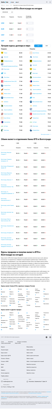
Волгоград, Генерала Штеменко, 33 (6, 160)
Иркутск (11, 294)
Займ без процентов (31, 367)
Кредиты (3, 370)
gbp (2, 41)
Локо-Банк (6, 77)
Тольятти (37, 298)
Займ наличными (31, 350)
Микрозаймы (30, 347)
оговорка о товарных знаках (42, 396)
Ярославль (46, 304)
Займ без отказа (30, 373)
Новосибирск (21, 300)
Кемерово (12, 299)
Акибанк (6, 101)
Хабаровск (46, 294)
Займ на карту (30, 359)
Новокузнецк (21, 298)
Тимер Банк (7, 89)
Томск (36, 300)
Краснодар (12, 301)
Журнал (3, 347)
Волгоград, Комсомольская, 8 (5, 199)
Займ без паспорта (31, 364)
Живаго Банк (7, 93)
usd (2, 23)
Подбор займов (5, 376)
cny (2, 35)
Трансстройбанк (8, 110)
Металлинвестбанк (9, 97)
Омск (19, 305)
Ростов (28, 323)
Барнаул (3, 292)
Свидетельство (4, 398)
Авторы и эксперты (22, 342)
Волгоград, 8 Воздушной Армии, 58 (7, 167)
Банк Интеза (7, 118)
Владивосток (4, 297)
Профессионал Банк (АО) (10, 81)
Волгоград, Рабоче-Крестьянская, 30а (6, 220)
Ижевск (11, 292)
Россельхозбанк (8, 105)
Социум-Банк (7, 85)
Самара (28, 305)
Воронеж (3, 301)
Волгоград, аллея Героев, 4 (7, 206)
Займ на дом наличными (33, 356)
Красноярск (12, 303)
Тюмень (37, 302)
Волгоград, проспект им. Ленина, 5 (7, 213)
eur (2, 29)
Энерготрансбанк (8, 114)
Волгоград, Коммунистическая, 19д (7, 186)
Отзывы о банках (5, 359)
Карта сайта (18, 343)
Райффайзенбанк (8, 61)
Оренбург (20, 307)
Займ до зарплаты (31, 370)
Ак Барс (6, 126)
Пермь (28, 294)
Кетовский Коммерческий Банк (10, 66)
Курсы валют (4, 353)
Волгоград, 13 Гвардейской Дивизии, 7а (7, 192)
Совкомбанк (7, 122)
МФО (2, 367)
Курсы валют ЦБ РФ (6, 356)
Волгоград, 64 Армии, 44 (7, 233)
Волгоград (3, 299)
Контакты (10, 342)
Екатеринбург (4, 306)
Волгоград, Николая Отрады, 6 (6, 153)
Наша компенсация (6, 343)
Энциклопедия (4, 350)
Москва (20, 289)
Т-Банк (5, 53)
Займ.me (3, 5)
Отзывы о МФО (4, 362)
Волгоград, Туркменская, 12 (7, 227)
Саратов (37, 293)
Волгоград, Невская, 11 (7, 180)
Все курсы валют (45, 134)
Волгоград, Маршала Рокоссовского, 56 (6, 174)
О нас (2, 342)
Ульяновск (37, 307)
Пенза (28, 292)
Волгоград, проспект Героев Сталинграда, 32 (7, 239)
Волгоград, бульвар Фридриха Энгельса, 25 (7, 246)
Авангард (6, 130)
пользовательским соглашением (35, 393)
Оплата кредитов (5, 373)
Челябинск (46, 299)
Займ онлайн (30, 353)
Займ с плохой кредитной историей (35, 362)
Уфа (45, 289)
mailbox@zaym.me (7, 382)
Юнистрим (6, 69)
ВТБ (11, 5)
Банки (7, 5)
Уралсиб (6, 57)
